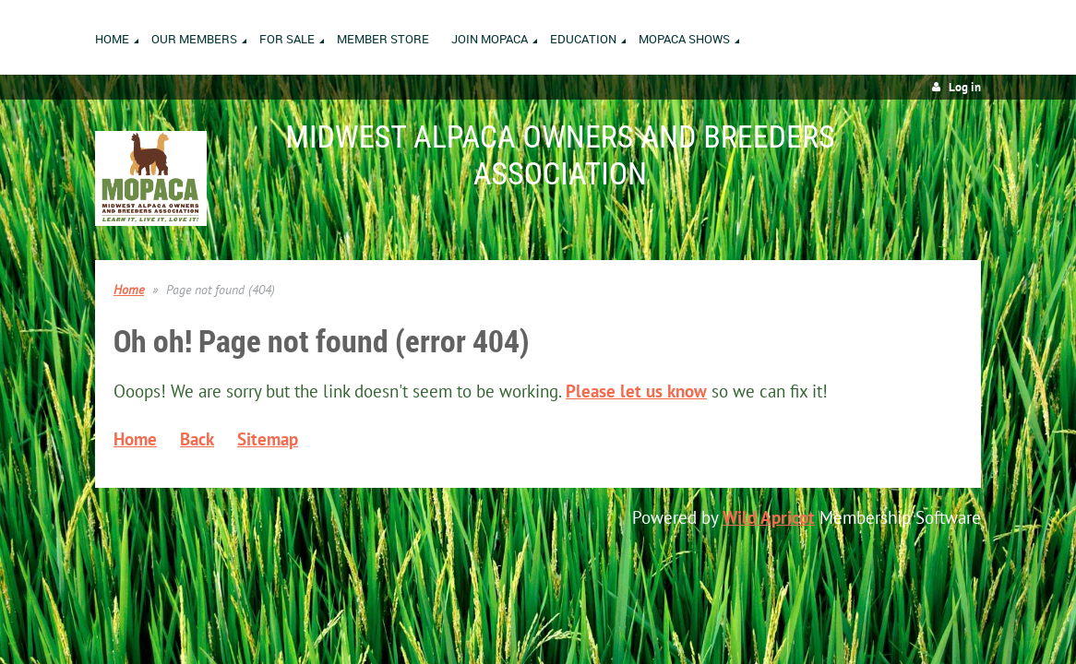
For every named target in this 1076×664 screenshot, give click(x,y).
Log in (965, 87)
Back (197, 439)
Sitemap (267, 439)
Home (129, 289)
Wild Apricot (769, 517)
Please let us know (636, 391)
